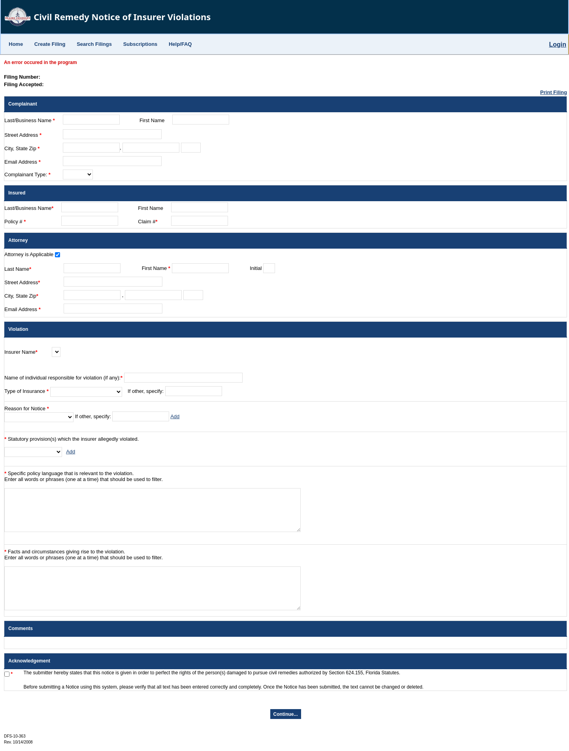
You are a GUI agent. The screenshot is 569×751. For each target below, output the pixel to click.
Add (174, 416)
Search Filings (94, 44)
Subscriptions (140, 44)
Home (16, 44)
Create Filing (50, 44)
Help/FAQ (180, 44)
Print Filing (553, 92)
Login (557, 44)
